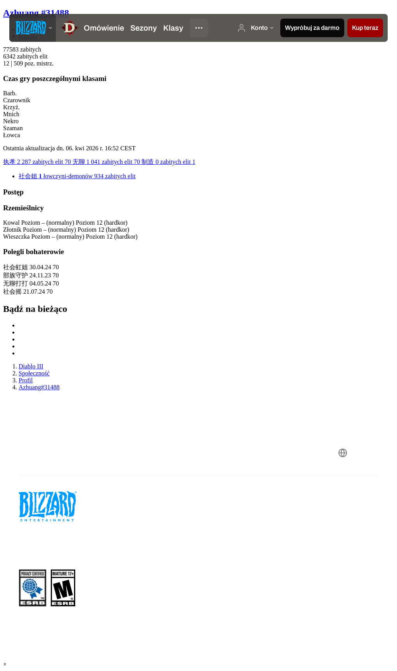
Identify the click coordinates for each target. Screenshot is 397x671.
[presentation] (32, 28)
